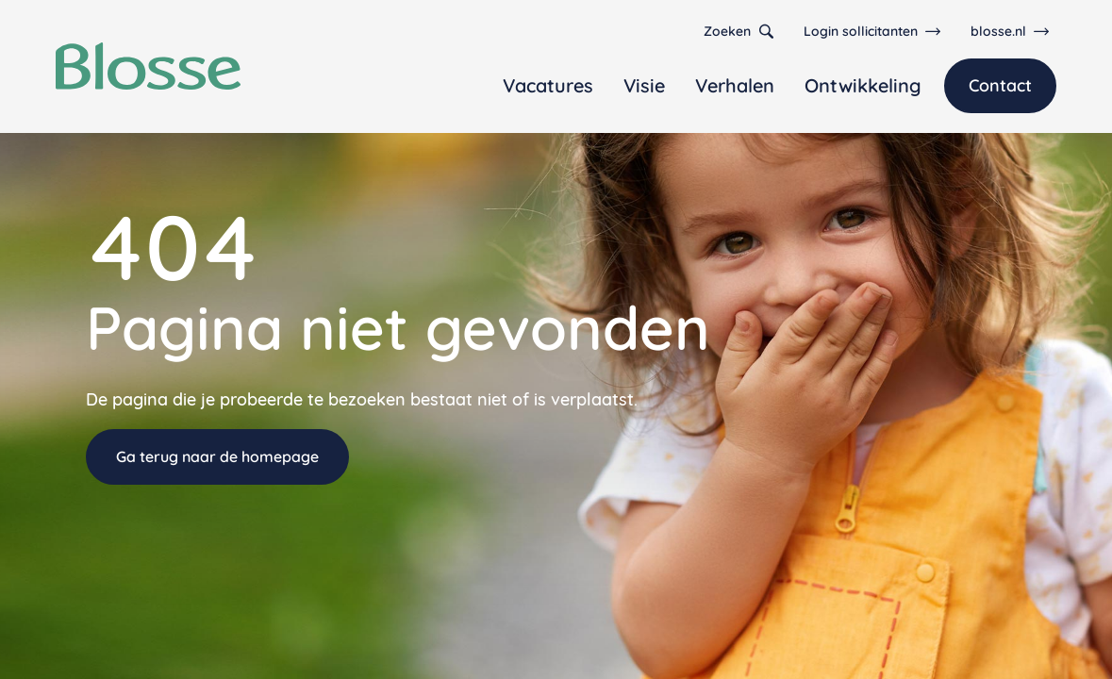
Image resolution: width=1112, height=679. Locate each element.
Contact (1000, 85)
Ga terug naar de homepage (217, 456)
